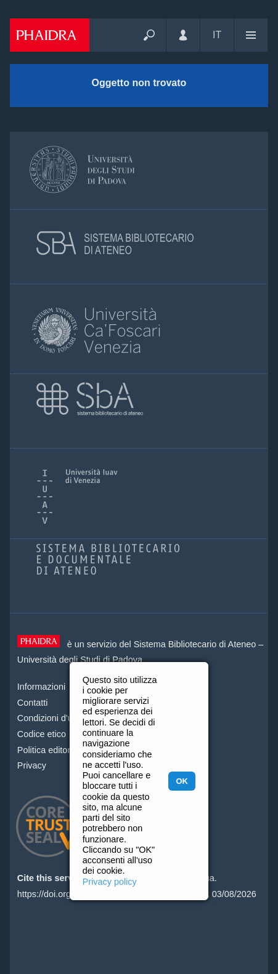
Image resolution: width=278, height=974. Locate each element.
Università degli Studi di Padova (79, 660)
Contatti (32, 703)
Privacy (31, 765)
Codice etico (41, 734)
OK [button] (181, 781)
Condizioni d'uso (49, 718)
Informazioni (41, 687)
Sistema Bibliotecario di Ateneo (195, 644)
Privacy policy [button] (110, 882)
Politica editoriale (50, 750)
